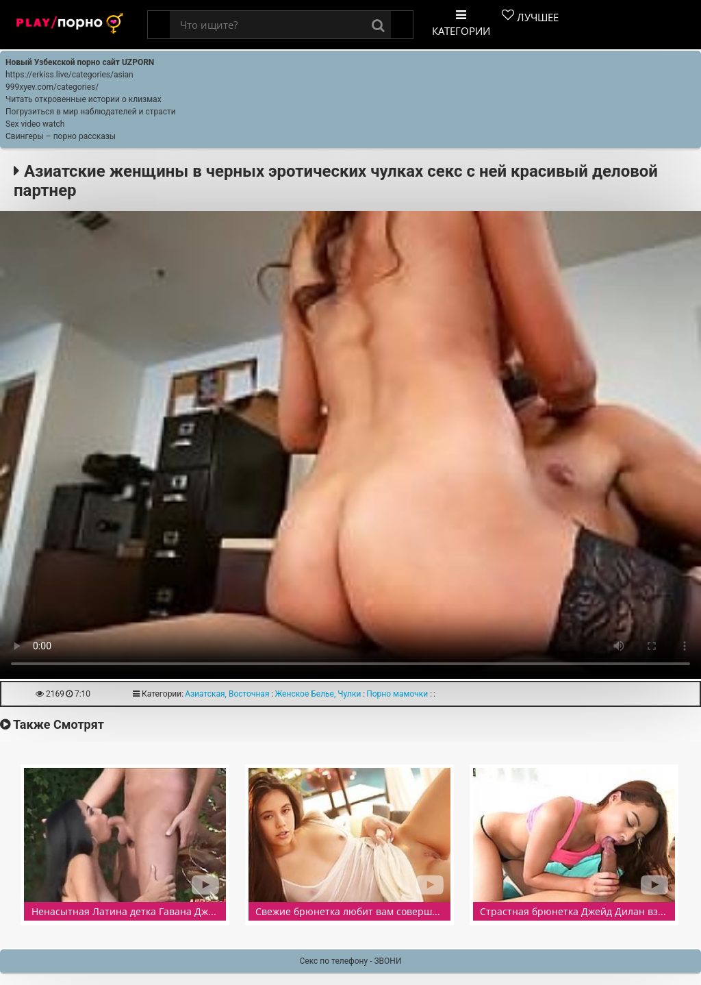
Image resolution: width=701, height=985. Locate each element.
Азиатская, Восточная (227, 694)
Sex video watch (34, 124)
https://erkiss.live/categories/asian (69, 74)
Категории (461, 23)
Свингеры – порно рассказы (60, 136)
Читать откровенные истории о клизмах (83, 99)
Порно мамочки (397, 694)
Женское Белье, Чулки (318, 694)
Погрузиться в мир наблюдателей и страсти (90, 111)
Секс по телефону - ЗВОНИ (351, 961)
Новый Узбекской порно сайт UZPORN (79, 62)
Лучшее (530, 16)
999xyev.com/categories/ (52, 87)
